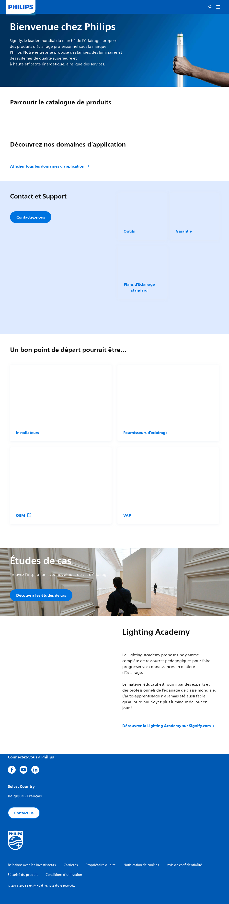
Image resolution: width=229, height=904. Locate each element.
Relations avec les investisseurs (32, 865)
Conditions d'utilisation (64, 875)
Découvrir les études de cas (41, 595)
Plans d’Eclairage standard (139, 287)
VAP (127, 515)
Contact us (24, 812)
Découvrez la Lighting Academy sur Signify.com (168, 726)
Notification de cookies (141, 865)
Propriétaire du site (101, 865)
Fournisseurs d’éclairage (145, 432)
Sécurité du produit (23, 875)
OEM (24, 515)
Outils (129, 231)
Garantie (184, 231)
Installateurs (27, 432)
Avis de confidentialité (184, 865)
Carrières (71, 865)
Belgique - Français (25, 796)
